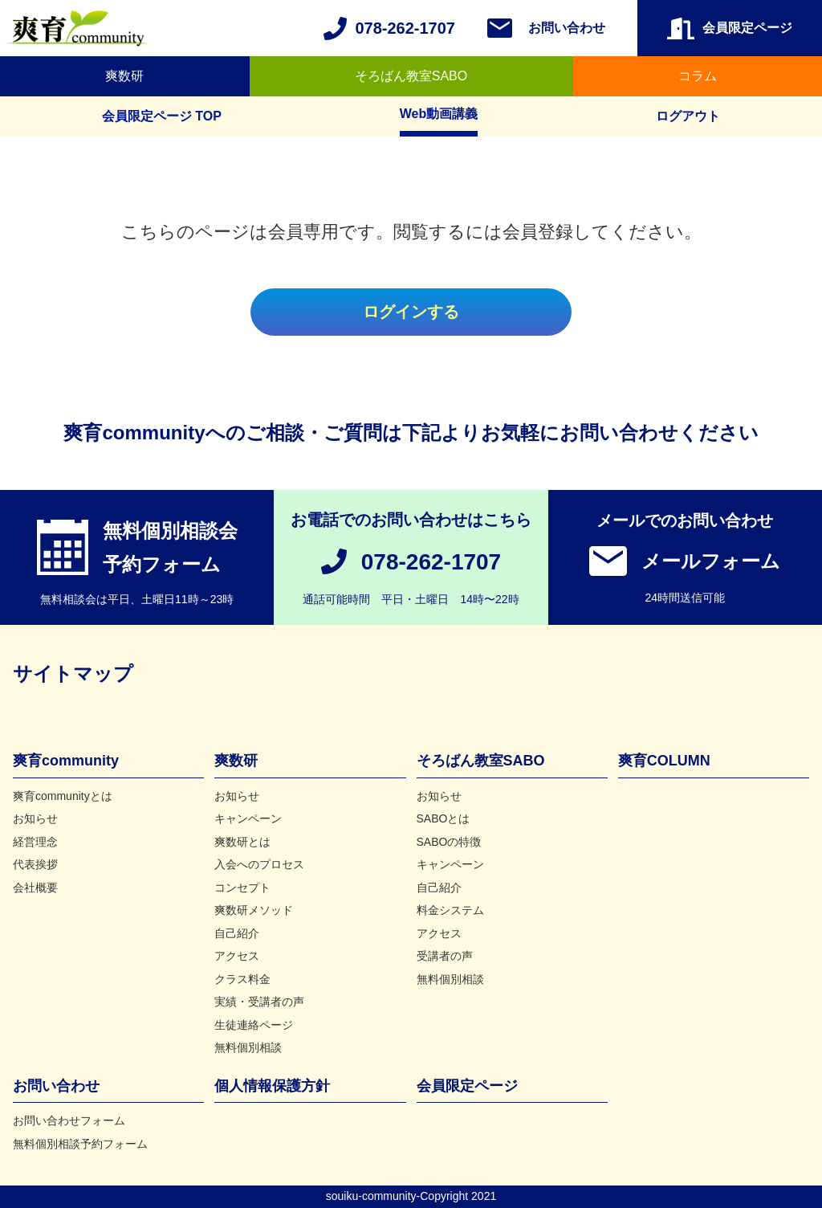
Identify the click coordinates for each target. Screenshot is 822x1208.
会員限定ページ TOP (162, 116)
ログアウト (688, 116)
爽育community (66, 761)
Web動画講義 (439, 113)
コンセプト (242, 887)
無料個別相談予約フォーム (80, 1143)
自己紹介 (236, 933)
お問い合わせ (566, 28)
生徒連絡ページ (253, 1024)
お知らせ (35, 818)
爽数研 (124, 76)
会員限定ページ (467, 1086)
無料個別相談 (248, 1047)
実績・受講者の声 (259, 1001)
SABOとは (443, 818)
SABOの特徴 (449, 841)
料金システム (450, 910)
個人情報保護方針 (272, 1086)
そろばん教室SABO (411, 76)
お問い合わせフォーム (69, 1120)
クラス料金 (242, 979)
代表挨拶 (35, 864)
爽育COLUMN (664, 761)
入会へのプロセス (259, 864)
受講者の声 (445, 955)
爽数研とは (242, 841)
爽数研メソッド (253, 910)
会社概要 (35, 887)
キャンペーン (248, 818)
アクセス (236, 955)
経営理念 (35, 841)
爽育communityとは (62, 796)
